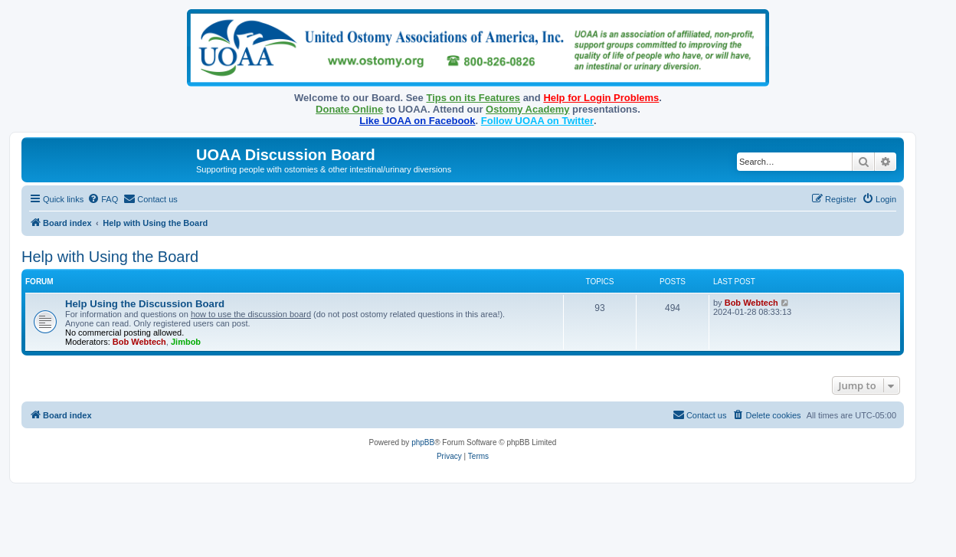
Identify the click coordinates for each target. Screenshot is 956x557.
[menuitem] (102, 199)
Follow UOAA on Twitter (537, 120)
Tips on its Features (473, 97)
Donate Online (349, 109)
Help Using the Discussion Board (144, 304)
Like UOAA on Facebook (417, 120)
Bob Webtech (139, 341)
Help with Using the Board (109, 256)
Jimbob (186, 341)
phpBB (422, 442)
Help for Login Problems (601, 97)
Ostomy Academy (527, 109)
